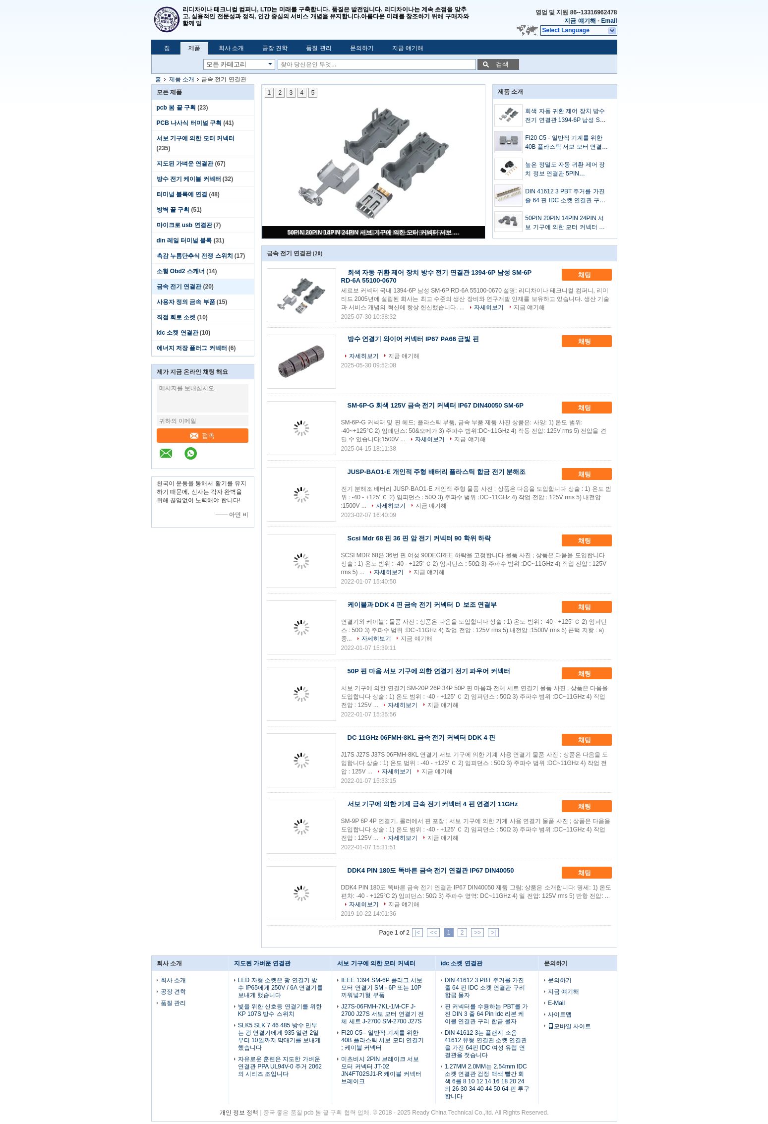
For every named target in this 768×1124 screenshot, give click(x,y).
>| (493, 932)
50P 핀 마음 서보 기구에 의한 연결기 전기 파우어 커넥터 (429, 671)
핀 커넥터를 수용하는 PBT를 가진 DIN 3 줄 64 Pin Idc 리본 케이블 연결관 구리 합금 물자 (487, 1014)
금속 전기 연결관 (179, 286)
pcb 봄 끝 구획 (176, 107)
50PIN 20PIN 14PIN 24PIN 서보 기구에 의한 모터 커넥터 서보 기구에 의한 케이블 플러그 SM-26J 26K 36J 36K (374, 232)
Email (609, 20)
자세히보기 (489, 307)
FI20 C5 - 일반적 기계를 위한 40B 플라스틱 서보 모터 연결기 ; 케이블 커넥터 (566, 142)
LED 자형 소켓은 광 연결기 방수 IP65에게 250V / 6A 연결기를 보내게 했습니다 (280, 988)
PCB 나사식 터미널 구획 (189, 122)
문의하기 (362, 48)
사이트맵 (560, 1014)
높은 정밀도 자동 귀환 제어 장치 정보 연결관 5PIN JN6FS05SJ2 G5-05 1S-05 (565, 169)
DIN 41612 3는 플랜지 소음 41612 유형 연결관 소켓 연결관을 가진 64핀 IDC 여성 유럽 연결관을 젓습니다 (486, 1044)
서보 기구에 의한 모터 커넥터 (196, 138)
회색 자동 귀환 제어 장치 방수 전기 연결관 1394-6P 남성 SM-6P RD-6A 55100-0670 (565, 116)
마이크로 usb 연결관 (184, 225)
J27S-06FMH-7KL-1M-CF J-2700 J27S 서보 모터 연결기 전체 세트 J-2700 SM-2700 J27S (382, 1014)
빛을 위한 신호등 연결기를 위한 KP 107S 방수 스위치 (280, 1010)
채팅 (591, 275)
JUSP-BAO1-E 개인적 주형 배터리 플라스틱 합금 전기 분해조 (437, 471)
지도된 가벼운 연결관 (185, 163)
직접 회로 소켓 (176, 317)
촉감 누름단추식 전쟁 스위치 (195, 255)
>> (477, 932)
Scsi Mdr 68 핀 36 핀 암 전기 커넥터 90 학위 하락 (419, 538)
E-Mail (556, 1003)
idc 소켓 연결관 (177, 332)
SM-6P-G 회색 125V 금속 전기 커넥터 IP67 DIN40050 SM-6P (436, 405)
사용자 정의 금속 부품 (186, 301)
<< (433, 932)
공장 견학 (275, 48)
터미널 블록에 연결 (182, 194)
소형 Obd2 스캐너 (181, 271)
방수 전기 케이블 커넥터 (189, 179)
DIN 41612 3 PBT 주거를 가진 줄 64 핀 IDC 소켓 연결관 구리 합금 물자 (565, 196)
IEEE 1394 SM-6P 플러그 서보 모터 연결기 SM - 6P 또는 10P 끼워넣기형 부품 (381, 988)
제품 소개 (181, 79)
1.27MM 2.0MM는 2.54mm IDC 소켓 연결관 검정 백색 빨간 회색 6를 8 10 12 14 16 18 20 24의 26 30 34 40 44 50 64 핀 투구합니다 (487, 1081)
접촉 (202, 435)
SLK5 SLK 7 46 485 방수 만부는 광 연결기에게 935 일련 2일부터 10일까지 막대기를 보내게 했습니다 (279, 1036)
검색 (502, 64)
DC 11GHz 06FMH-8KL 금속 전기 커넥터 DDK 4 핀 (422, 737)
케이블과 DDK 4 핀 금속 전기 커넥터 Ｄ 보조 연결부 (422, 604)
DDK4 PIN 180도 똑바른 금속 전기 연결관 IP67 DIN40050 (431, 870)
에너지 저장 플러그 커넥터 (192, 348)
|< (417, 932)
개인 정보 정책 (239, 1112)
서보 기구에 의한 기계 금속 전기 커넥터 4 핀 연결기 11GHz (433, 804)
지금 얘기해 (579, 20)
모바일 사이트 (569, 1026)
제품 (194, 48)
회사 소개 (231, 48)
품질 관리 (318, 48)
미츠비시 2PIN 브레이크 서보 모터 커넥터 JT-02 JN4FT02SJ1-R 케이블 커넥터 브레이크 (381, 1070)
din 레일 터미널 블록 (184, 240)
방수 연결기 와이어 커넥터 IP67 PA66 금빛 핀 (413, 339)
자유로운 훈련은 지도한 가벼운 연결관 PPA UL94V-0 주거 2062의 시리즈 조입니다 (280, 1066)
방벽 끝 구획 (173, 209)
